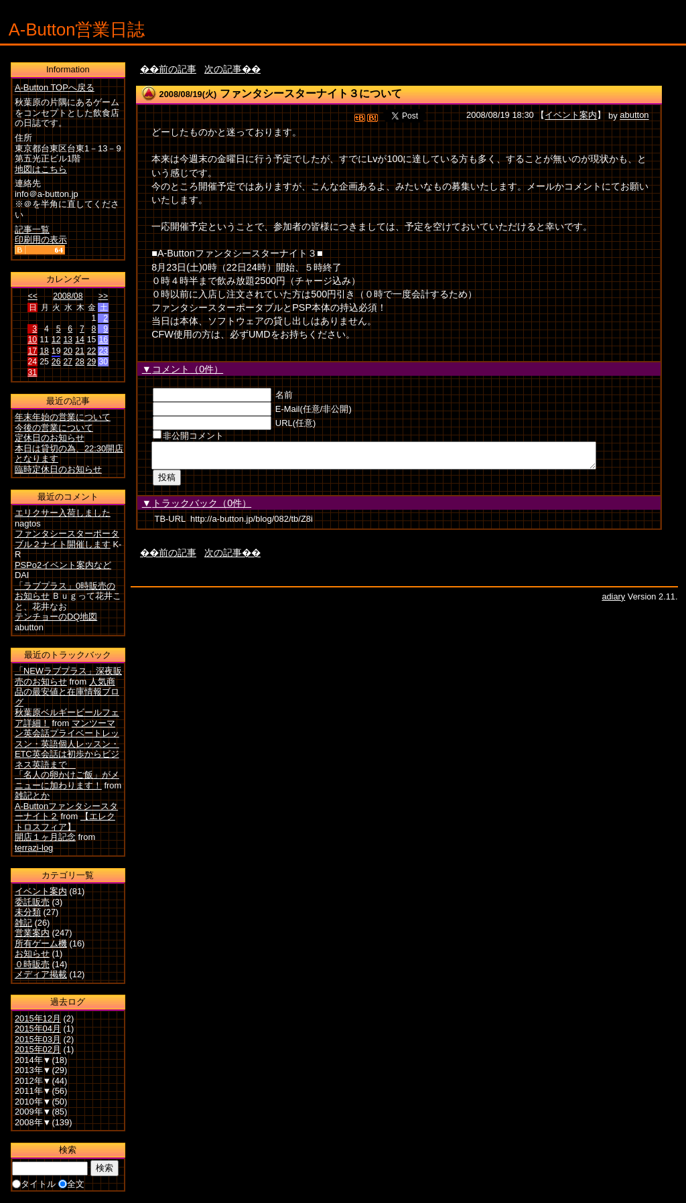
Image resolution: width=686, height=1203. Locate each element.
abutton (634, 116)
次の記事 (223, 69)
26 (56, 361)
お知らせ (32, 953)
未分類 (28, 912)
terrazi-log (34, 848)
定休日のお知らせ (49, 438)
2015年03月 (38, 1039)
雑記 (23, 923)
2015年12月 (38, 1018)
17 (33, 351)
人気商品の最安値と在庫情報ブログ (67, 692)
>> (103, 296)
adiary (613, 600)
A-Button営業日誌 (77, 29)
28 (79, 361)
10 (33, 339)
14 (79, 339)
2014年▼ (33, 1060)
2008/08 (67, 296)
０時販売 (32, 964)
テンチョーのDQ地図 (56, 617)
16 (103, 339)
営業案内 (32, 933)
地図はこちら (41, 169)
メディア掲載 (41, 974)
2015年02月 (38, 1049)
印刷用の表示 (41, 239)
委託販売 (32, 902)
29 (91, 361)
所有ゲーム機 (41, 943)
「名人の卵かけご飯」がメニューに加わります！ (67, 780)
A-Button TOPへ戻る (54, 87)
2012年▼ (33, 1081)
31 (33, 372)
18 (44, 351)
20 (67, 351)
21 (79, 351)
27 (67, 361)
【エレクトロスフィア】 (65, 821)
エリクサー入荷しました (63, 513)
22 (91, 351)
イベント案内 (571, 116)
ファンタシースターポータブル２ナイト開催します (67, 538)
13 (67, 339)
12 (56, 339)
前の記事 (177, 69)
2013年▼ (33, 1070)
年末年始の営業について (63, 417)
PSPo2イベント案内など (63, 565)
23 (103, 351)
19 (56, 351)
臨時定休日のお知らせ (58, 469)
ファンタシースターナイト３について (311, 93)
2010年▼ (33, 1101)
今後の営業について (54, 428)
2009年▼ (33, 1112)
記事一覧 (32, 229)
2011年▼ (33, 1091)
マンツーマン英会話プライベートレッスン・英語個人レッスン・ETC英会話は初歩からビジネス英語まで (67, 744)
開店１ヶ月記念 (45, 837)
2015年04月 (38, 1028)
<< (33, 296)
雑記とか (32, 795)
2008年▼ (33, 1122)
